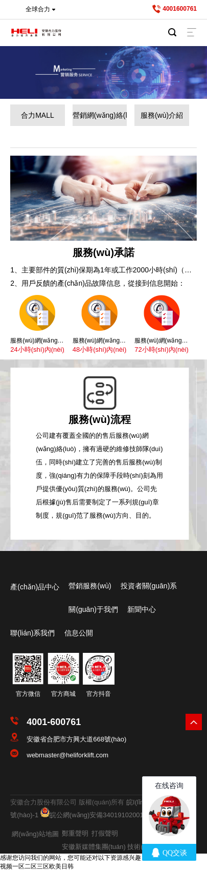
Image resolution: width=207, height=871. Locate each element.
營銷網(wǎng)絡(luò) (100, 115)
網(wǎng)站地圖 (35, 834)
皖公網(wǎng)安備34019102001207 (102, 815)
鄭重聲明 (75, 833)
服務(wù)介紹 (162, 115)
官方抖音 (98, 693)
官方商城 (63, 693)
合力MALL (37, 115)
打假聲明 (104, 833)
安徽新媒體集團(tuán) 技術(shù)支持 (115, 847)
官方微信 (28, 693)
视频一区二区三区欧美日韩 (37, 866)
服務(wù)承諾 (103, 252)
